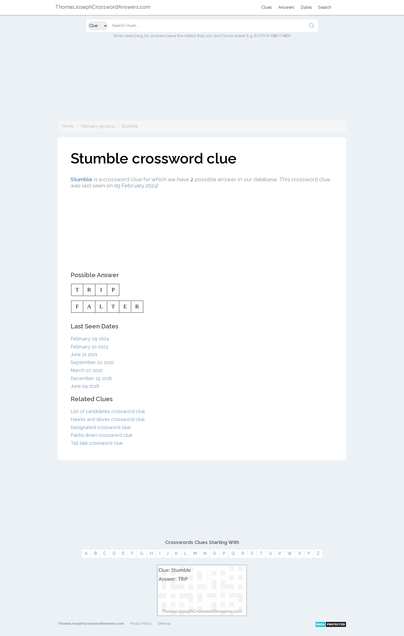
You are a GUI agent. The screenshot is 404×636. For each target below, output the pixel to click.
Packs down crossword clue (101, 435)
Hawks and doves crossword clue (108, 419)
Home (67, 126)
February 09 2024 (97, 126)
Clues (267, 7)
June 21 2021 (84, 354)
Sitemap (164, 623)
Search (324, 7)
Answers (286, 7)
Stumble (130, 126)
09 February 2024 (135, 185)
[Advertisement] (202, 84)
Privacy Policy (141, 623)
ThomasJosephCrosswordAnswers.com (91, 623)
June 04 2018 (85, 386)
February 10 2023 (89, 346)
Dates (306, 7)
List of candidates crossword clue (108, 411)
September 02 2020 (92, 362)
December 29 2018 (91, 378)
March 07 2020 (87, 370)
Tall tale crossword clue (97, 443)
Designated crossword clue (101, 427)
